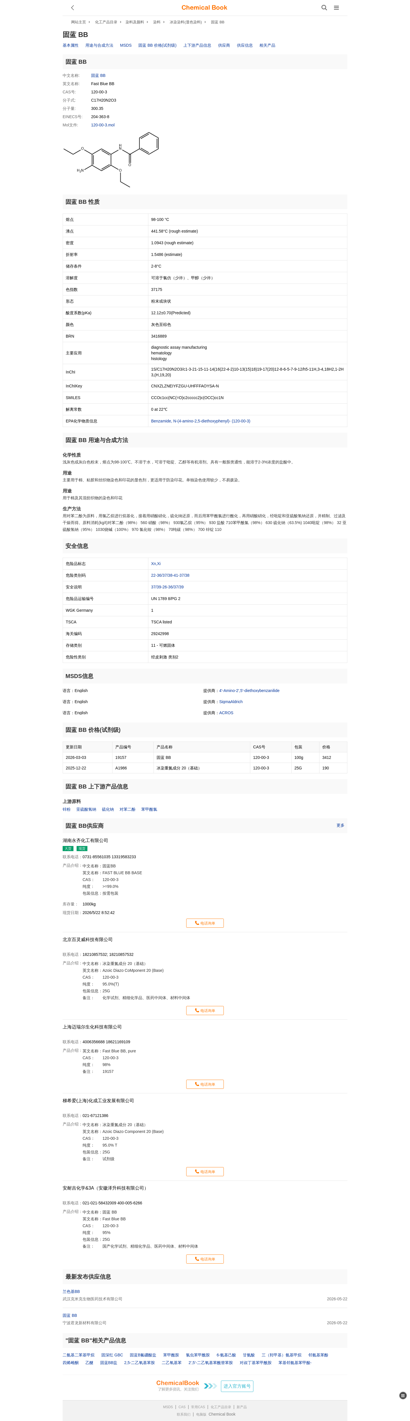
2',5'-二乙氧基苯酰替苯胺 (210, 1363)
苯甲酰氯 (149, 809)
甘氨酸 (249, 1355)
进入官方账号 (237, 1386)
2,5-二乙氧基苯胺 (139, 1363)
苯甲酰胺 (171, 1355)
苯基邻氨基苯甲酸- (295, 1363)
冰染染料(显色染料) (186, 22)
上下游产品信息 (197, 45)
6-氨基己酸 (226, 1355)
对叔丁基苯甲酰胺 (256, 1363)
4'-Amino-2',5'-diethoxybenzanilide (249, 691)
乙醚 (89, 1363)
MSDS (126, 45)
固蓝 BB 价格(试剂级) (157, 45)
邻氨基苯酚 (318, 1355)
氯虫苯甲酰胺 (198, 1355)
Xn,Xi (156, 563)
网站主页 (78, 22)
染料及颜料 (135, 22)
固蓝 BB (217, 22)
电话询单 (207, 923)
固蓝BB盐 (109, 1363)
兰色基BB (71, 1291)
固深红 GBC (112, 1355)
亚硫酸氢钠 (86, 809)
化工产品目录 (106, 22)
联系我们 (183, 1414)
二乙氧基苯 (172, 1363)
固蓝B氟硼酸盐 (143, 1355)
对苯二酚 (128, 809)
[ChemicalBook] (204, 7)
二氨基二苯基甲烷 (79, 1355)
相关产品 (267, 45)
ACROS (226, 713)
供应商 (224, 45)
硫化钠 (108, 809)
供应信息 (245, 45)
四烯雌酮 (71, 1363)
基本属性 (71, 45)
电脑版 (201, 1414)
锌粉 (67, 809)
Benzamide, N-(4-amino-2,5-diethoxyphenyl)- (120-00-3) (201, 421)
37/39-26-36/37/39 (167, 587)
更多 (341, 825)
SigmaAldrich (231, 702)
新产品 (242, 1407)
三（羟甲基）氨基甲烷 (282, 1355)
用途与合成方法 (99, 45)
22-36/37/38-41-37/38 (170, 575)
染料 (157, 22)
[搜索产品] (324, 8)
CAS (182, 1407)
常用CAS (198, 1407)
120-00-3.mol (103, 125)
